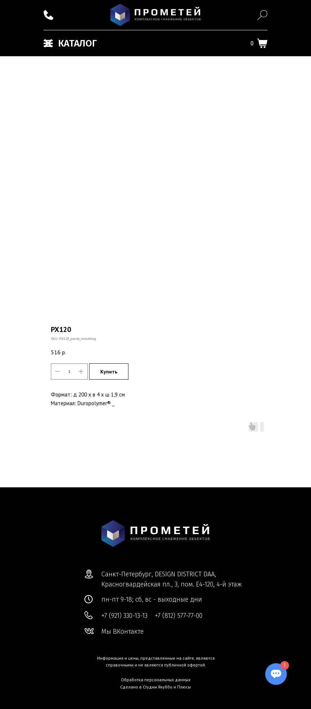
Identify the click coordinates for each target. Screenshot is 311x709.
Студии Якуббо (157, 687)
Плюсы (184, 687)
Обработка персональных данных (155, 679)
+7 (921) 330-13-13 (124, 616)
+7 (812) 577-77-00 (178, 616)
